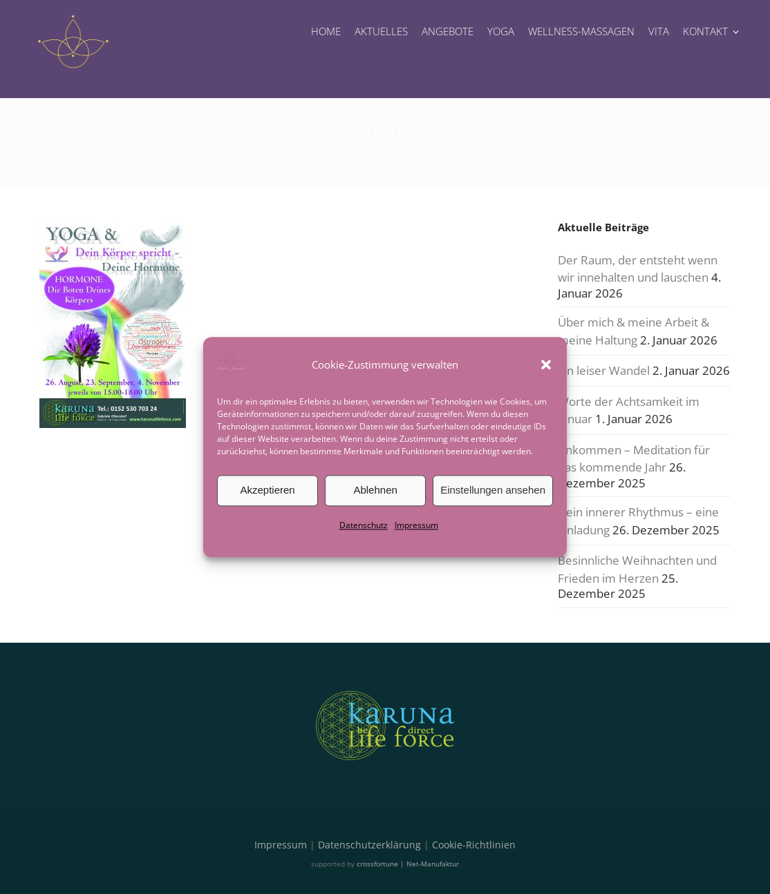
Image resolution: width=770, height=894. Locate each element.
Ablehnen (375, 490)
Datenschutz (363, 525)
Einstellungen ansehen (492, 490)
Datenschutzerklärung (369, 844)
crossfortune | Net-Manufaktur (408, 863)
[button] (546, 364)
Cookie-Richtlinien (474, 844)
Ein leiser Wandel (604, 370)
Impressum (416, 525)
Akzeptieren (267, 490)
